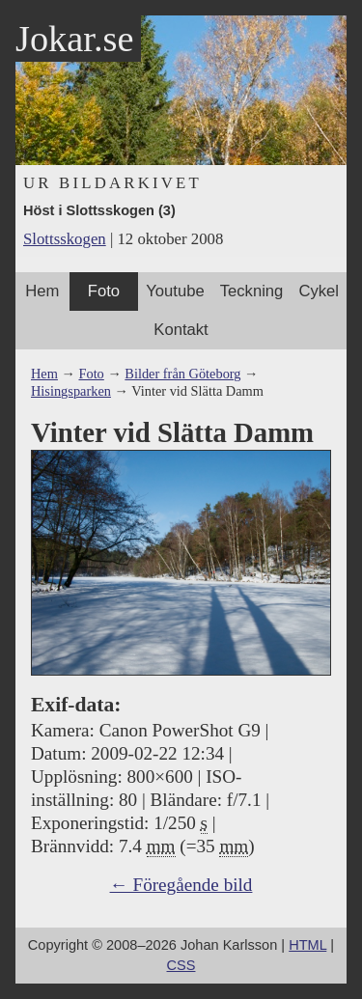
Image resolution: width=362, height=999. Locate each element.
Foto (104, 291)
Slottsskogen (64, 239)
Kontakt (180, 329)
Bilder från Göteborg (182, 373)
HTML (307, 945)
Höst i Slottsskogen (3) (99, 210)
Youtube (175, 291)
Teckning (252, 291)
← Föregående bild (181, 884)
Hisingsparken (71, 391)
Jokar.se (74, 38)
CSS (181, 965)
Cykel (318, 291)
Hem (42, 291)
